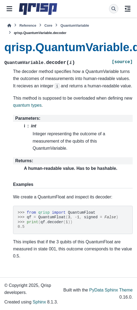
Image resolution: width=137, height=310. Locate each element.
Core (48, 25)
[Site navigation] (9, 8)
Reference (27, 25)
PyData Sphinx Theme (111, 290)
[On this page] (128, 8)
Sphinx (39, 302)
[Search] (113, 8)
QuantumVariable (74, 25)
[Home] (9, 25)
